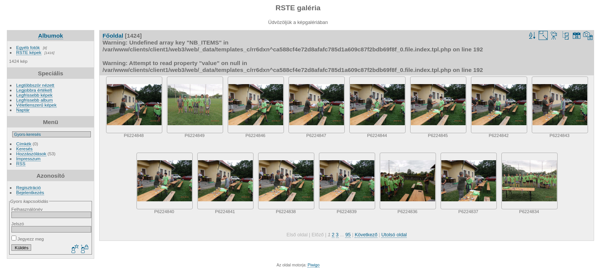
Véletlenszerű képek (36, 104)
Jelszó (17, 223)
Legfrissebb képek (34, 94)
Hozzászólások (31, 153)
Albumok (50, 35)
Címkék (24, 143)
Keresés (24, 148)
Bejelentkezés (30, 192)
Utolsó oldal (394, 234)
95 (347, 234)
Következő (366, 234)
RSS (20, 163)
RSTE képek (28, 52)
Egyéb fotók (28, 47)
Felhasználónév (27, 209)
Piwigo (313, 265)
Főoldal (113, 35)
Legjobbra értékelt (34, 90)
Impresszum (28, 158)
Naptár (23, 109)
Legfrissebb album (34, 99)
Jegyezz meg (27, 238)
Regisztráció (28, 187)
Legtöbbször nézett (35, 85)
